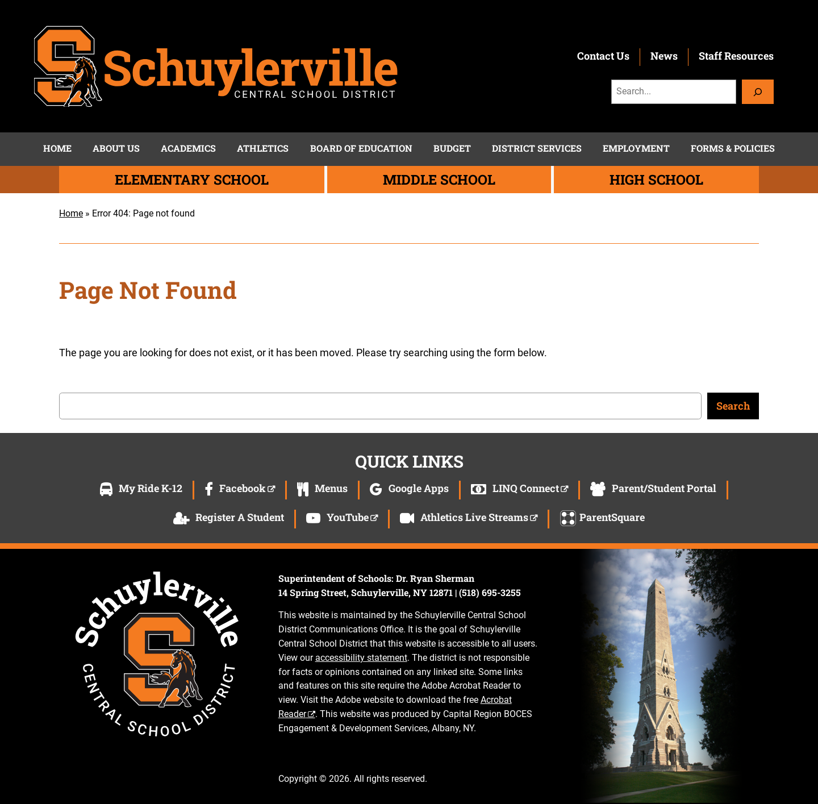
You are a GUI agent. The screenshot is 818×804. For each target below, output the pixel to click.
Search (733, 406)
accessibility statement (361, 657)
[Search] (758, 92)
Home (71, 213)
